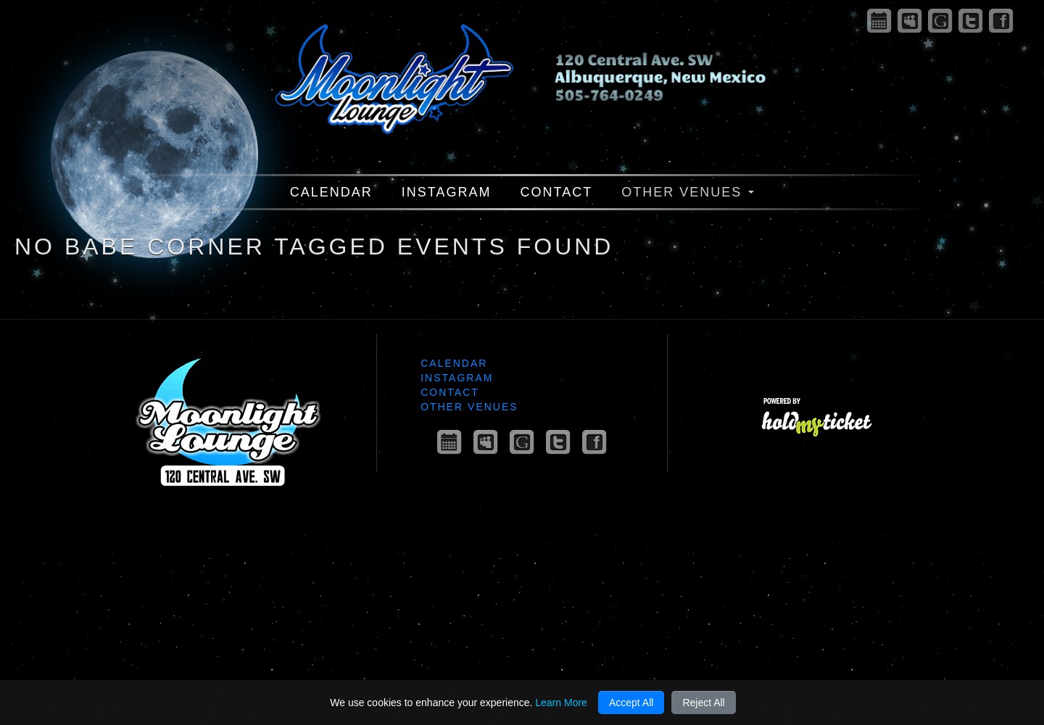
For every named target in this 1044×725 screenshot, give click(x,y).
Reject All (703, 702)
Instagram (447, 192)
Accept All (631, 702)
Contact (557, 192)
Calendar (331, 192)
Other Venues (687, 192)
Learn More (561, 702)
